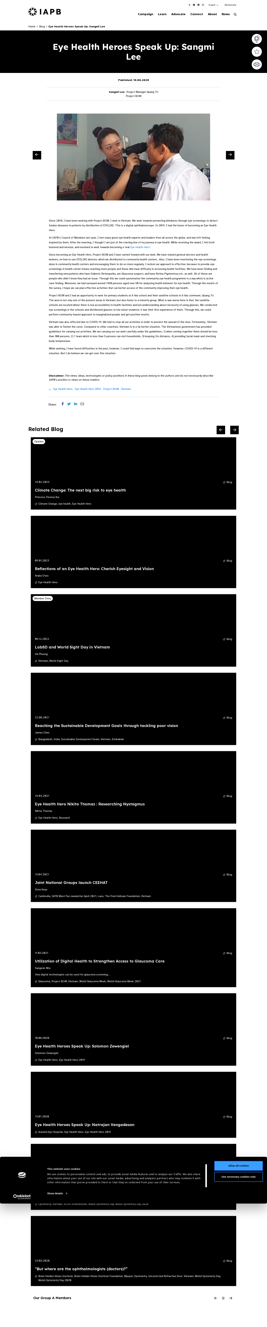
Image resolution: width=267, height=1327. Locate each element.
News (225, 14)
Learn (157, 14)
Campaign (139, 14)
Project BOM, (111, 389)
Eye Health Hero (140, 247)
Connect (193, 14)
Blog (42, 27)
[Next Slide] (230, 155)
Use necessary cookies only (239, 1300)
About (210, 14)
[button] (214, 4)
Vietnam (126, 389)
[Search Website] (235, 15)
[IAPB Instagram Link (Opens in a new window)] (202, 4)
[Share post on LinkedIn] (77, 405)
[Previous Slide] (37, 155)
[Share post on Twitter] (70, 405)
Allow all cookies (238, 1289)
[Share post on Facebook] (64, 405)
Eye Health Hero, (63, 389)
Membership (230, 5)
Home (31, 27)
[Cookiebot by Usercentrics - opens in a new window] (22, 1320)
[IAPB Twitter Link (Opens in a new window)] (189, 4)
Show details (55, 1316)
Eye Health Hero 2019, (88, 389)
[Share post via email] (84, 405)
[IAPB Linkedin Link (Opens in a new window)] (198, 4)
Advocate (174, 14)
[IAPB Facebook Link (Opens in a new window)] (193, 4)
